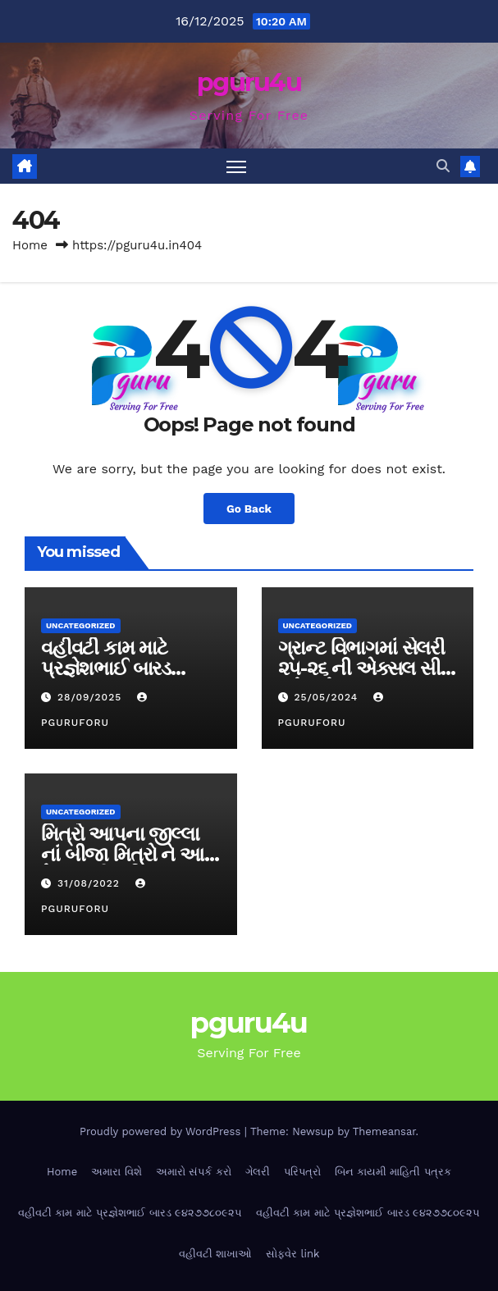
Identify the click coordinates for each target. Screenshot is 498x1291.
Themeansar (384, 1131)
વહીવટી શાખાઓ (215, 1254)
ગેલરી (257, 1172)
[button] (443, 166)
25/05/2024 (328, 697)
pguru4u (249, 82)
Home (30, 245)
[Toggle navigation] (236, 166)
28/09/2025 (91, 697)
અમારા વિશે (116, 1172)
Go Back (249, 508)
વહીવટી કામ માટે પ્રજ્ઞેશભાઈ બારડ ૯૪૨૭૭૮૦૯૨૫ (106, 668)
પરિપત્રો (302, 1172)
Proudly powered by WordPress (162, 1131)
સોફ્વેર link (292, 1254)
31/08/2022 (90, 883)
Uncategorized (81, 625)
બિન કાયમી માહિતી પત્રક (393, 1172)
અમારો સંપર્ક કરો (193, 1172)
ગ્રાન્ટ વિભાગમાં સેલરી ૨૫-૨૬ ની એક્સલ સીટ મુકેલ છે (364, 668)
